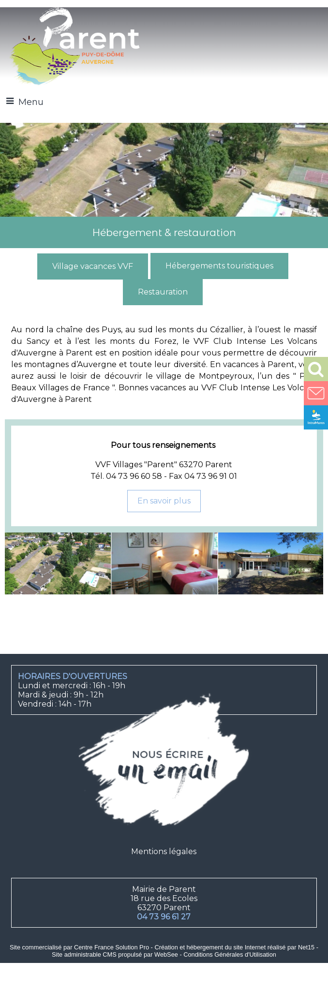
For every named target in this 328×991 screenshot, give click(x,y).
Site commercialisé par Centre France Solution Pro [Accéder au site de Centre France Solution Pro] (79, 947)
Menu (31, 102)
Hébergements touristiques (219, 265)
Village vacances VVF (92, 266)
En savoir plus (164, 500)
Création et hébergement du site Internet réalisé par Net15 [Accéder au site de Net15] (234, 947)
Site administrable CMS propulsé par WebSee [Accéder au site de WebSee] (115, 954)
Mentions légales (163, 851)
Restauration (163, 291)
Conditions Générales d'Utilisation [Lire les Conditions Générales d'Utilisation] (229, 954)
